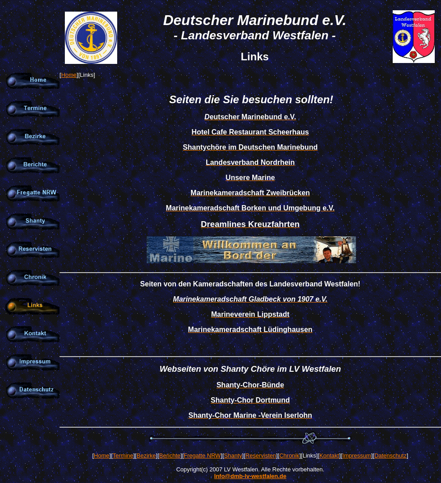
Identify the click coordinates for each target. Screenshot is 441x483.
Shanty (233, 455)
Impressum (356, 455)
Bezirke (146, 455)
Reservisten (261, 455)
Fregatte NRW (202, 455)
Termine (123, 455)
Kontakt (329, 455)
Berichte (170, 455)
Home (69, 74)
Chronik (289, 455)
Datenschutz (390, 455)
